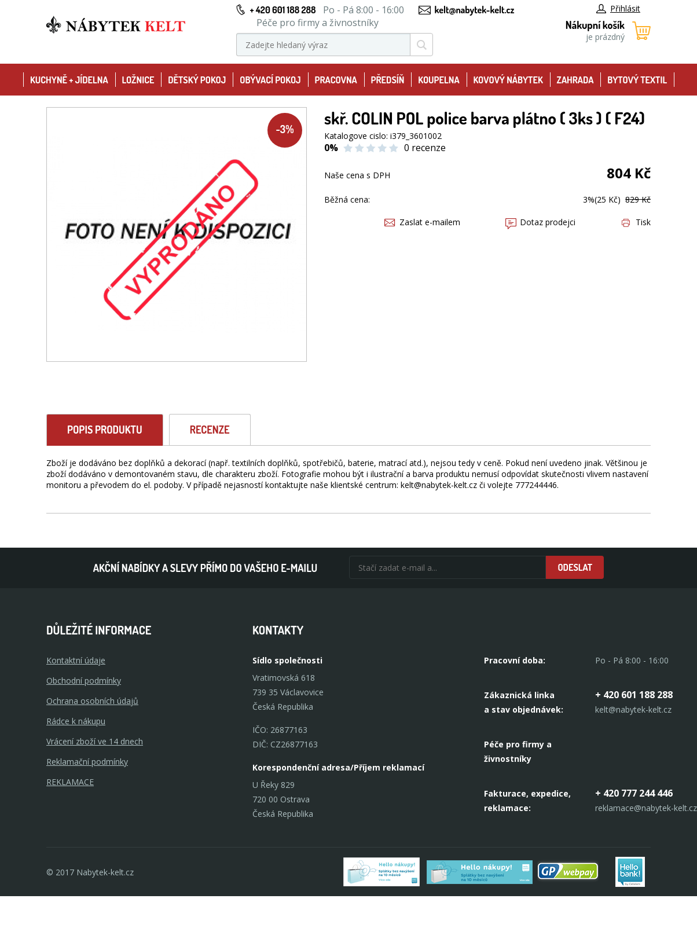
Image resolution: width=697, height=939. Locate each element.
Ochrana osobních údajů (92, 700)
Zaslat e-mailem (422, 222)
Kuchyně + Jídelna (69, 80)
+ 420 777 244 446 (634, 793)
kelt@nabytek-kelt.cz (475, 10)
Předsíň (388, 80)
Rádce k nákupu (75, 721)
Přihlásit (618, 8)
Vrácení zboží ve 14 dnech (94, 741)
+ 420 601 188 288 (283, 10)
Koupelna (438, 80)
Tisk (636, 222)
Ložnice (138, 80)
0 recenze (425, 147)
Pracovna (336, 80)
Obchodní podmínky (83, 680)
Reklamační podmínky (87, 761)
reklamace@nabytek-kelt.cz (646, 807)
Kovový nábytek (507, 80)
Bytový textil (637, 80)
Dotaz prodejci (540, 222)
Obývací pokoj (270, 80)
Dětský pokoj (197, 80)
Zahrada (575, 80)
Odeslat (574, 567)
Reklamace (70, 781)
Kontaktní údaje (75, 660)
